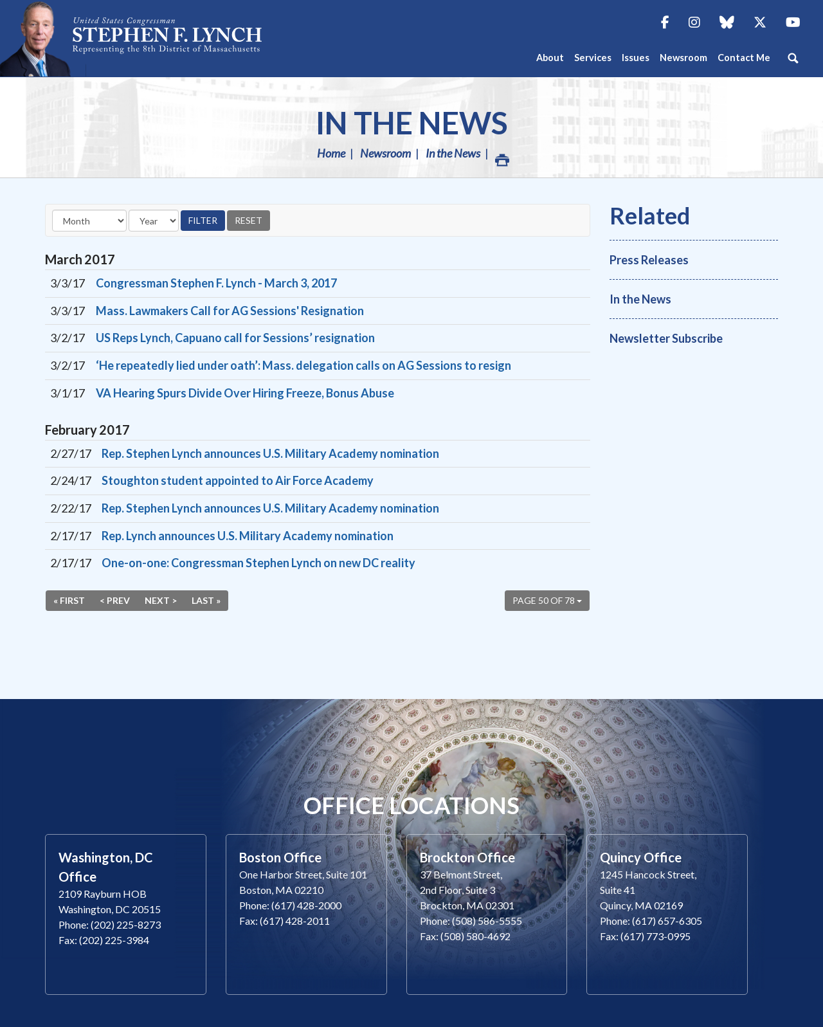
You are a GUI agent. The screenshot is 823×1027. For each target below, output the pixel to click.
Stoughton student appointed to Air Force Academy (238, 480)
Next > (161, 600)
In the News (412, 122)
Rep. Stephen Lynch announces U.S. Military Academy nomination (270, 453)
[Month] (89, 221)
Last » (206, 600)
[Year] (154, 221)
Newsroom (385, 153)
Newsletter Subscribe (666, 338)
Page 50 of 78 (547, 600)
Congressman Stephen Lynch (167, 38)
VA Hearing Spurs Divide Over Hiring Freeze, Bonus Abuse (245, 393)
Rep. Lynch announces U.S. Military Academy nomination (247, 536)
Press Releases (649, 260)
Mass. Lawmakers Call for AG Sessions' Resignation (230, 311)
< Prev (115, 600)
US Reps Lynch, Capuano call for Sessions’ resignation (235, 338)
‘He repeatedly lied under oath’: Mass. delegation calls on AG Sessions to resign (303, 365)
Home (331, 153)
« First (69, 600)
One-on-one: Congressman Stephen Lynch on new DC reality (258, 563)
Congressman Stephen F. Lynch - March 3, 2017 (216, 283)
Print (501, 156)
